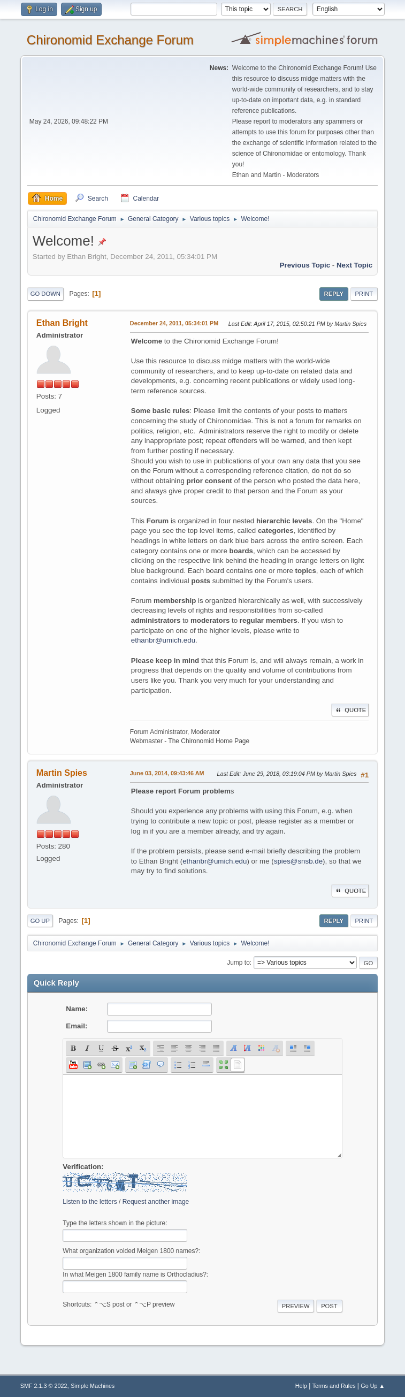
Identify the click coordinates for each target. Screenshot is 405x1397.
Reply (333, 294)
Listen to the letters (90, 1201)
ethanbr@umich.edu (163, 640)
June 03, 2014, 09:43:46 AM (167, 773)
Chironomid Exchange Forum (110, 40)
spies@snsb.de (298, 861)
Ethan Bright (62, 322)
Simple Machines (92, 1386)
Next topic (354, 265)
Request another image (156, 1201)
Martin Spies (61, 772)
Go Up (40, 921)
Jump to (238, 962)
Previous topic (305, 265)
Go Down (45, 294)
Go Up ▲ (373, 1386)
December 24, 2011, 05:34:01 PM (174, 323)
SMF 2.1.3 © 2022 (43, 1386)
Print (364, 294)
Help (301, 1386)
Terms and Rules (334, 1386)
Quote (350, 710)
